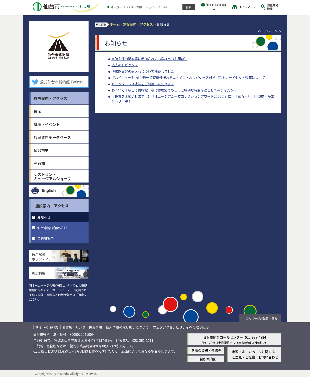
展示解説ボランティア (42, 256)
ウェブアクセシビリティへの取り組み (181, 327)
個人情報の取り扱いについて (127, 327)
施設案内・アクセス (52, 205)
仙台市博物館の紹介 (52, 227)
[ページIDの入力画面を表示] (128, 7)
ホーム (115, 24)
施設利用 (38, 272)
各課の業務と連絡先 (206, 350)
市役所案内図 (206, 358)
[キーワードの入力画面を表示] (108, 7)
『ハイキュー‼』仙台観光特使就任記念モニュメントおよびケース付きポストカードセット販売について (188, 77)
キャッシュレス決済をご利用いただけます (142, 83)
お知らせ (43, 217)
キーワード (116, 7)
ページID (134, 7)
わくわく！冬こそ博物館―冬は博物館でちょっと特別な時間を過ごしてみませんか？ (174, 90)
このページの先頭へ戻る (261, 318)
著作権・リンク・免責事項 (82, 327)
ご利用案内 (45, 238)
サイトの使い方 (46, 327)
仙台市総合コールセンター (223, 337)
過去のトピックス (124, 64)
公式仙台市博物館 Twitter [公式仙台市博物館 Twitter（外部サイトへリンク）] (61, 81)
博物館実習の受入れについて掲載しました (142, 71)
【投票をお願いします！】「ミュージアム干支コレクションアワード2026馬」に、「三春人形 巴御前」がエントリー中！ (192, 98)
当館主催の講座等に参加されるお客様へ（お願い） (149, 58)
